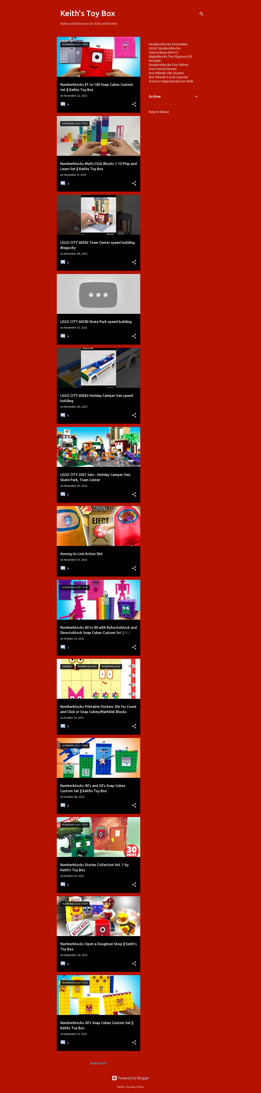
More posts (98, 1063)
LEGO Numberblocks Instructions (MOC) (165, 50)
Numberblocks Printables (168, 44)
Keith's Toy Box (87, 13)
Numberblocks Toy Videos (168, 65)
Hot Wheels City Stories (166, 73)
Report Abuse (159, 112)
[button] (134, 105)
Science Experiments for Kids (171, 81)
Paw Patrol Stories (162, 69)
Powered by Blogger (130, 1078)
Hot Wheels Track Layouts (168, 77)
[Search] (201, 14)
